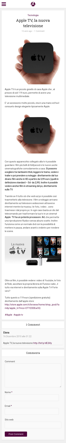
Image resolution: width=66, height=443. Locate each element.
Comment (10, 361)
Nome (8, 392)
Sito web (9, 419)
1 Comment (39, 31)
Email (8, 406)
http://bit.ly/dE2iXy (42, 343)
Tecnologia (33, 15)
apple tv (19, 315)
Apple (9, 315)
